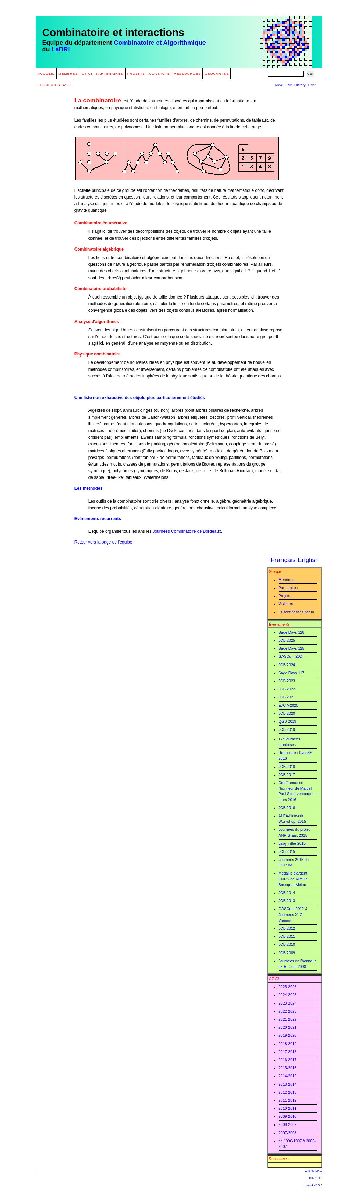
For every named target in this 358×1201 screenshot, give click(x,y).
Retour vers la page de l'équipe (103, 542)
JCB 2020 (287, 713)
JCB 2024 (287, 665)
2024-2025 (288, 995)
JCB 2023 (287, 681)
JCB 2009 (287, 953)
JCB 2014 (287, 893)
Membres (68, 73)
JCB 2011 (287, 936)
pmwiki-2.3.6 (313, 1185)
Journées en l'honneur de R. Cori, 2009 (297, 964)
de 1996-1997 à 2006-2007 (297, 1144)
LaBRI (60, 49)
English (308, 559)
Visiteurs (286, 604)
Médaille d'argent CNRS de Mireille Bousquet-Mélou (293, 878)
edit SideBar (313, 1171)
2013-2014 (288, 1084)
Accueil (46, 73)
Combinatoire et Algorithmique (160, 42)
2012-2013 (288, 1092)
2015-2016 (288, 1068)
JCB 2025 (287, 640)
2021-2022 (288, 1019)
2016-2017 (288, 1060)
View (278, 85)
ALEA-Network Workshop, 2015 (292, 819)
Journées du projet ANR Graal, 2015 (294, 832)
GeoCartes (217, 73)
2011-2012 (288, 1100)
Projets (136, 73)
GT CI (87, 73)
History (300, 85)
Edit (288, 85)
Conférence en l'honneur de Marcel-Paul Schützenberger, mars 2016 (297, 791)
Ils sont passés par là (296, 612)
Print (312, 85)
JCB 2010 (287, 944)
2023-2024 (288, 1003)
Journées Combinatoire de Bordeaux (186, 531)
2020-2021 (288, 1027)
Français (283, 559)
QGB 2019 (287, 721)
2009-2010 (288, 1116)
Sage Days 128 (292, 632)
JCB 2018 (287, 766)
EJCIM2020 (288, 705)
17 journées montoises (289, 741)
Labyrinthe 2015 (292, 843)
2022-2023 (288, 1011)
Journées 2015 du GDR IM (294, 862)
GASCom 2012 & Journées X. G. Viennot (293, 914)
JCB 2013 (287, 901)
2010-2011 (288, 1108)
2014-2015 (288, 1076)
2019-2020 (288, 1035)
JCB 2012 (287, 928)
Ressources (187, 73)
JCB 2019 (287, 729)
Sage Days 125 (292, 648)
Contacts (159, 73)
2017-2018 (288, 1052)
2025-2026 (288, 987)
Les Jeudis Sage (54, 85)
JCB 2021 (287, 697)
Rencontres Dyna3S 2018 (296, 755)
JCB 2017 (287, 774)
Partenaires (109, 73)
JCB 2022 (287, 689)
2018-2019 (288, 1044)
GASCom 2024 (291, 656)
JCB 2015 (287, 851)
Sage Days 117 (292, 673)
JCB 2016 (287, 808)
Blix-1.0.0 (315, 1178)
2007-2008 (288, 1133)
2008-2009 (288, 1124)
